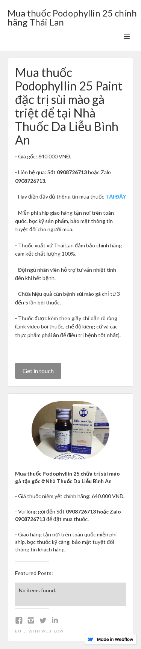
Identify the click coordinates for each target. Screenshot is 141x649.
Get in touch (38, 370)
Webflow (52, 631)
